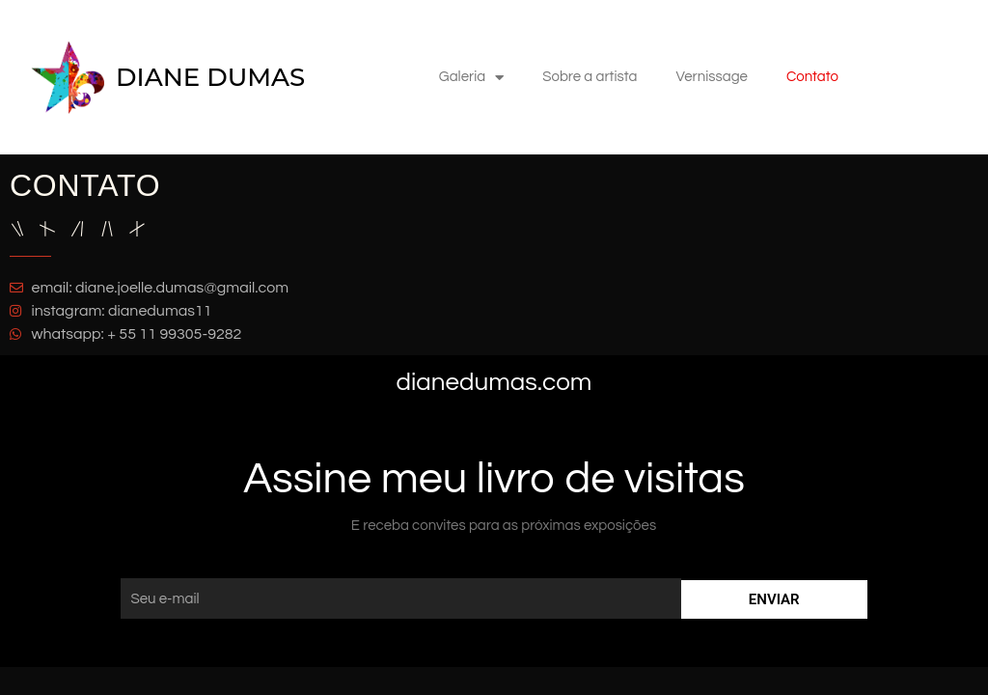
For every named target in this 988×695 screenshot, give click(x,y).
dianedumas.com (494, 382)
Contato (812, 77)
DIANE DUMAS (210, 77)
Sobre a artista (589, 77)
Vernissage (711, 77)
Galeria (471, 78)
